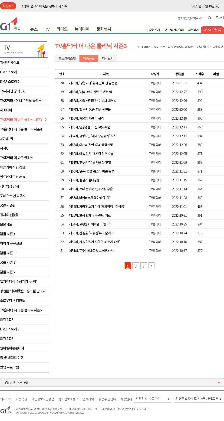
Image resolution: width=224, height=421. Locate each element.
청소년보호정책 (68, 399)
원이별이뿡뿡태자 (12, 348)
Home (146, 47)
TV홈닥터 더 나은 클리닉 (16, 157)
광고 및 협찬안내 (174, 30)
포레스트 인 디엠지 (13, 195)
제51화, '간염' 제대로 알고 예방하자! (91, 250)
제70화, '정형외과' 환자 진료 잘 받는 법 (93, 83)
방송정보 (218, 47)
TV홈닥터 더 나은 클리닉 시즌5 (21, 309)
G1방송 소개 (152, 30)
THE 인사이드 (9, 62)
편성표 (217, 29)
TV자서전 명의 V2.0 (13, 90)
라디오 (62, 29)
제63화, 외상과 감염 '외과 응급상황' (91, 144)
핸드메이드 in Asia (12, 176)
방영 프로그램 (9, 367)
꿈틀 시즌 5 (7, 252)
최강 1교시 (7, 319)
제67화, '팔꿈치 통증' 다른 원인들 (90, 109)
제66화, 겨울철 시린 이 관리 (86, 118)
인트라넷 (88, 399)
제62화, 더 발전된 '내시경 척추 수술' (91, 153)
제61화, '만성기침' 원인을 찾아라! (90, 162)
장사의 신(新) (9, 214)
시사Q (4, 148)
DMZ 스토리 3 (9, 328)
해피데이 (6, 110)
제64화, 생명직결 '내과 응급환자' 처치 (92, 136)
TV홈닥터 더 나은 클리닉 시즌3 (21, 119)
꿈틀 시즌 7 (7, 262)
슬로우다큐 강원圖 (12, 300)
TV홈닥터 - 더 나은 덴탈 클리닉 (21, 100)
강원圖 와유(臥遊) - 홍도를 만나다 (23, 290)
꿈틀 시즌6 (7, 271)
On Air (207, 29)
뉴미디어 (82, 29)
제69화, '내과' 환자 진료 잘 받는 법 (90, 91)
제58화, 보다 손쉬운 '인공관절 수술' (91, 188)
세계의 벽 (6, 138)
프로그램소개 (67, 58)
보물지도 (6, 224)
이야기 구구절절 (11, 243)
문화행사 (103, 29)
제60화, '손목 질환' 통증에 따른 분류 (91, 171)
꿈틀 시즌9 (7, 233)
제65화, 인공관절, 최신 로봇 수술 (89, 127)
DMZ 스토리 (8, 71)
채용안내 (126, 399)
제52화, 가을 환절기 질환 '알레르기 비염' (94, 241)
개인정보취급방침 (43, 399)
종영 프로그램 (162, 47)
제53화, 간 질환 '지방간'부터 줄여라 (91, 233)
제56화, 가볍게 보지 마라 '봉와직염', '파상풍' (97, 206)
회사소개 (5, 399)
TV (47, 29)
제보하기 (193, 30)
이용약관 (21, 399)
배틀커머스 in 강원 (12, 167)
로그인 (220, 17)
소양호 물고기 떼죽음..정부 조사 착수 (44, 6)
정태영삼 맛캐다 (11, 186)
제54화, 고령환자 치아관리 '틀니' (89, 224)
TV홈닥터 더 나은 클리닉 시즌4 (21, 129)
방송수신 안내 (107, 399)
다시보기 (107, 58)
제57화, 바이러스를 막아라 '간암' (89, 197)
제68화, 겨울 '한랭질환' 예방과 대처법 (92, 100)
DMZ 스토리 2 (9, 81)
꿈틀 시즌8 (7, 205)
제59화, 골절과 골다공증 (84, 180)
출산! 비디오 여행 (11, 357)
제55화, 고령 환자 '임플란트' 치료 (90, 215)
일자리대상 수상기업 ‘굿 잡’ (18, 281)
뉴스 (34, 29)
